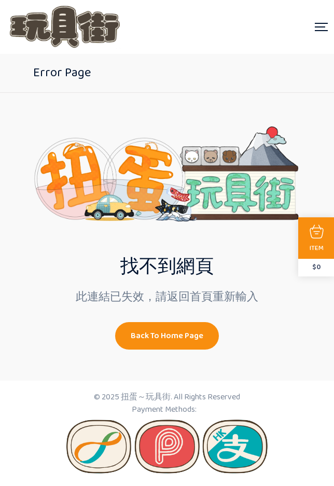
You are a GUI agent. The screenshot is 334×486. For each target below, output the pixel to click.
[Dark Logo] (63, 27)
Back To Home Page (167, 335)
